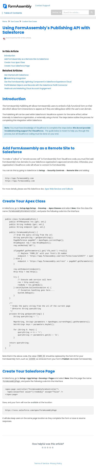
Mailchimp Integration (15, 78)
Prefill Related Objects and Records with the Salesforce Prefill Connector (35, 85)
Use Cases (15, 21)
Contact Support (42, 5)
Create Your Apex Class (14, 62)
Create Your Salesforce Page (17, 66)
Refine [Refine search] (56, 12)
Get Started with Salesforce (16, 75)
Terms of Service (41, 463)
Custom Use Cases (29, 21)
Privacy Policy (56, 463)
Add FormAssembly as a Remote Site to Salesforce (26, 59)
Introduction (9, 55)
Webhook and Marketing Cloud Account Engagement (27, 88)
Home (4, 21)
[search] (75, 12)
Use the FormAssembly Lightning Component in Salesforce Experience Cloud (37, 81)
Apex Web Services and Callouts (59, 189)
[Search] (92, 12)
